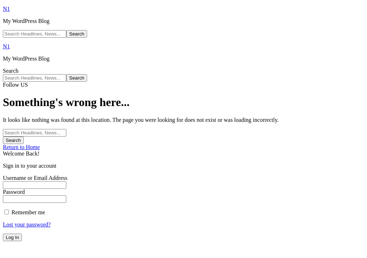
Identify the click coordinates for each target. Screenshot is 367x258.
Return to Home (21, 147)
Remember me (24, 212)
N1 (6, 9)
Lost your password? (27, 224)
